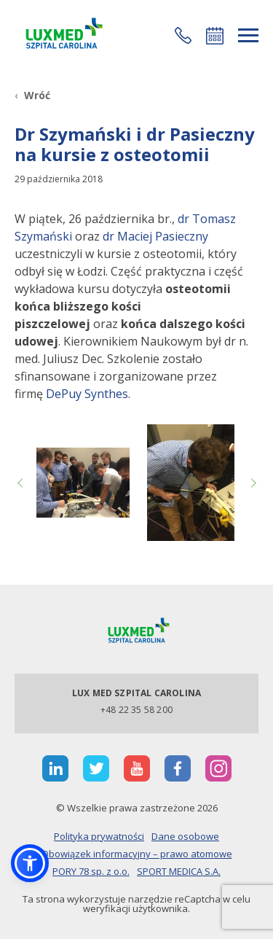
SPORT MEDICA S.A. (179, 871)
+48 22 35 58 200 (136, 709)
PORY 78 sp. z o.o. (91, 871)
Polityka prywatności (99, 836)
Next (251, 482)
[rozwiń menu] (248, 35)
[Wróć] (32, 95)
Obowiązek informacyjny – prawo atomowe (136, 854)
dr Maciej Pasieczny (155, 236)
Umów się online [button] (214, 35)
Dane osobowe (185, 836)
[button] (183, 35)
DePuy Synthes (87, 394)
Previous (22, 482)
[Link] (62, 35)
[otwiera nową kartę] (55, 768)
